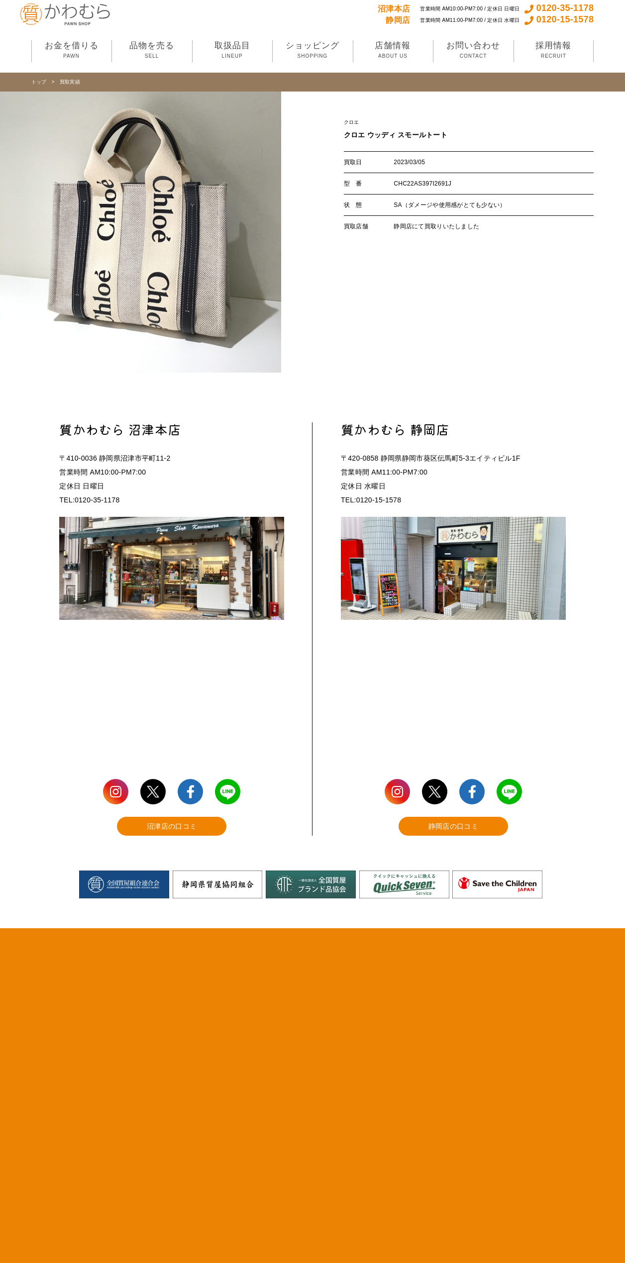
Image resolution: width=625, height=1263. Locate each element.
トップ (39, 82)
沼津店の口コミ (172, 826)
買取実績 (70, 82)
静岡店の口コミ (453, 826)
